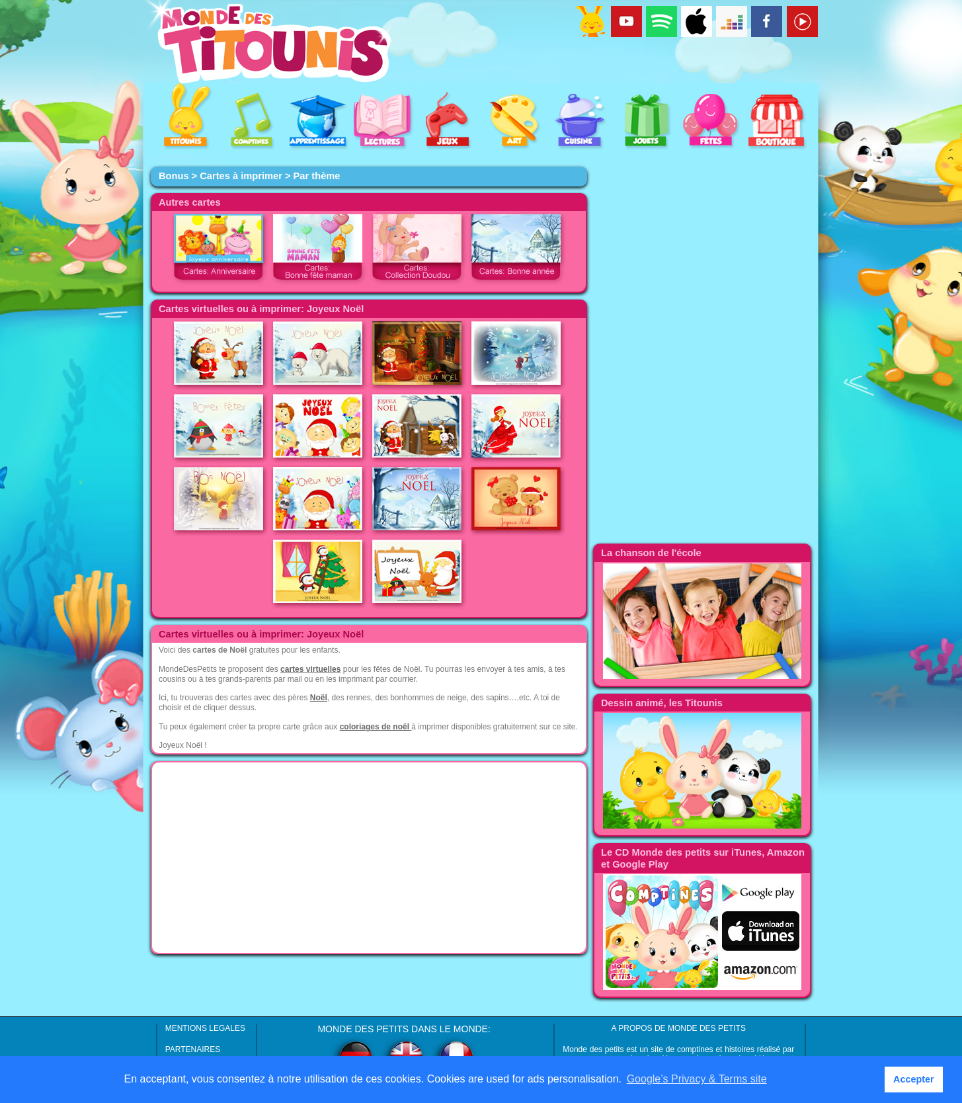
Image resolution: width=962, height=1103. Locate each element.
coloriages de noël (376, 726)
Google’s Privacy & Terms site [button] (697, 1078)
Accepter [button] (913, 1079)
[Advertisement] (369, 857)
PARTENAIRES (193, 1049)
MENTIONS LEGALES (205, 1028)
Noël (318, 697)
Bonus (174, 176)
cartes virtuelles (310, 669)
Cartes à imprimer (241, 176)
